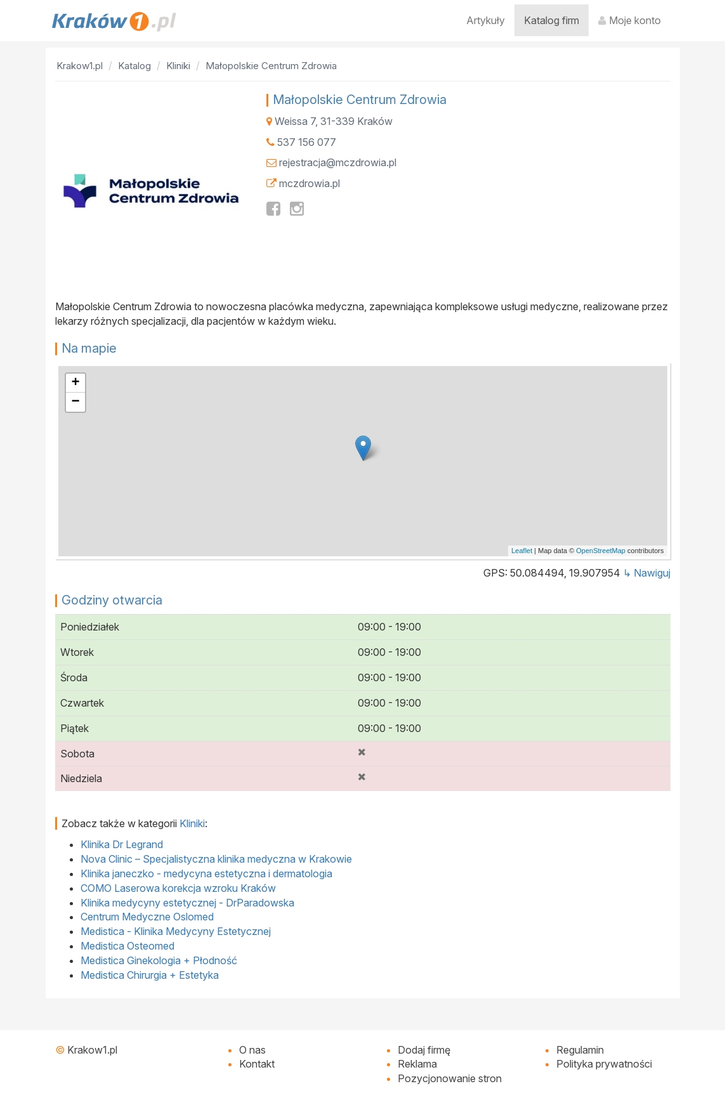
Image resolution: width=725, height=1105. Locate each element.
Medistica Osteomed (127, 945)
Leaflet (521, 550)
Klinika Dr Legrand (122, 844)
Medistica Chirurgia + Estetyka (150, 975)
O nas (252, 1049)
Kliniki (192, 823)
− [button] (75, 402)
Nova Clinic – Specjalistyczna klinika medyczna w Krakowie (216, 859)
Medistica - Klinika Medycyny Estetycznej (176, 931)
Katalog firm (551, 20)
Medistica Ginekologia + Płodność (159, 960)
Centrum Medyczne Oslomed (147, 916)
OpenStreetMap (600, 550)
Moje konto (629, 20)
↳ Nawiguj (646, 572)
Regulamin (580, 1049)
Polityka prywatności (604, 1063)
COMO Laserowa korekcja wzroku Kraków (178, 888)
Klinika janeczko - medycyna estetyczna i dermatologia (206, 873)
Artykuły (485, 20)
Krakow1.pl (92, 1049)
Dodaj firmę (424, 1049)
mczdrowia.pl (309, 183)
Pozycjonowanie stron (450, 1078)
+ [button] (75, 383)
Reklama (417, 1063)
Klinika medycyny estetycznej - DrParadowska (187, 902)
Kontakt (257, 1063)
